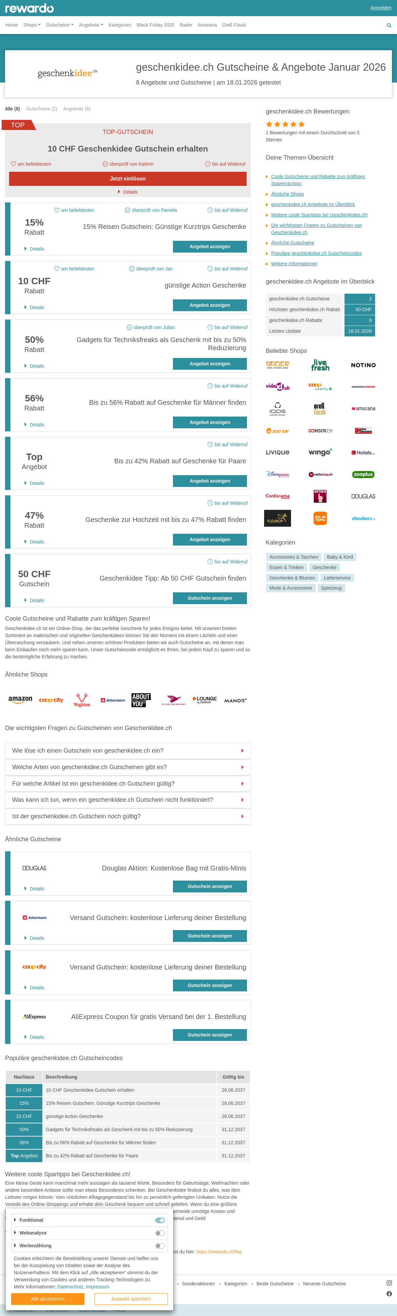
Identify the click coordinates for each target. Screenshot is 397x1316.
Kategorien (120, 25)
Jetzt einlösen (128, 179)
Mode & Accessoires (290, 588)
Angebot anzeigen (210, 246)
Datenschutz (70, 1286)
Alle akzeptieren (48, 1299)
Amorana (207, 25)
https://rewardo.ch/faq (219, 1251)
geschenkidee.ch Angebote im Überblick (313, 204)
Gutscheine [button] (58, 25)
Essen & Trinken (286, 567)
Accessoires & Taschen (293, 557)
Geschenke (324, 567)
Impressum (97, 1286)
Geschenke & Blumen (292, 578)
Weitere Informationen (294, 263)
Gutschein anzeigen (210, 598)
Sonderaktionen (198, 1283)
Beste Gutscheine (275, 1283)
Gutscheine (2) (41, 108)
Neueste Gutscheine (324, 1283)
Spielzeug (331, 588)
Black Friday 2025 (155, 25)
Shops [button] (30, 25)
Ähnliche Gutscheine (292, 242)
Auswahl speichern (131, 1299)
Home (11, 25)
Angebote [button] (89, 25)
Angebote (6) (77, 108)
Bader (186, 25)
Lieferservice (337, 578)
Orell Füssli (234, 25)
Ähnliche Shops (287, 194)
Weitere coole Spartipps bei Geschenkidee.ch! (319, 215)
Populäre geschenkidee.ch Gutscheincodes (316, 253)
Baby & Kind (340, 557)
